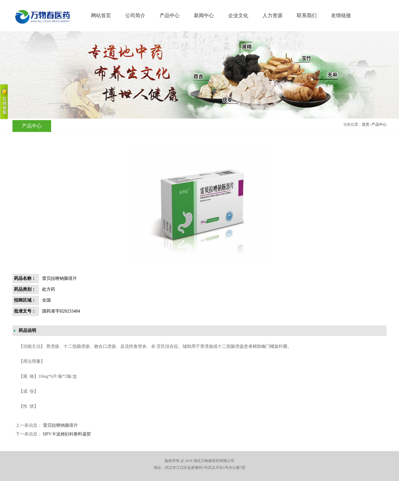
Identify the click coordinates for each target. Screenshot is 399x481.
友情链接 (341, 15)
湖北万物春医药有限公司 (41, 16)
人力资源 (272, 15)
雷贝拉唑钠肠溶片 (60, 425)
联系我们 (307, 15)
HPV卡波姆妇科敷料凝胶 (67, 434)
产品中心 (170, 15)
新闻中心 (204, 15)
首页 (365, 124)
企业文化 (238, 15)
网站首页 (101, 15)
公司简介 (135, 15)
